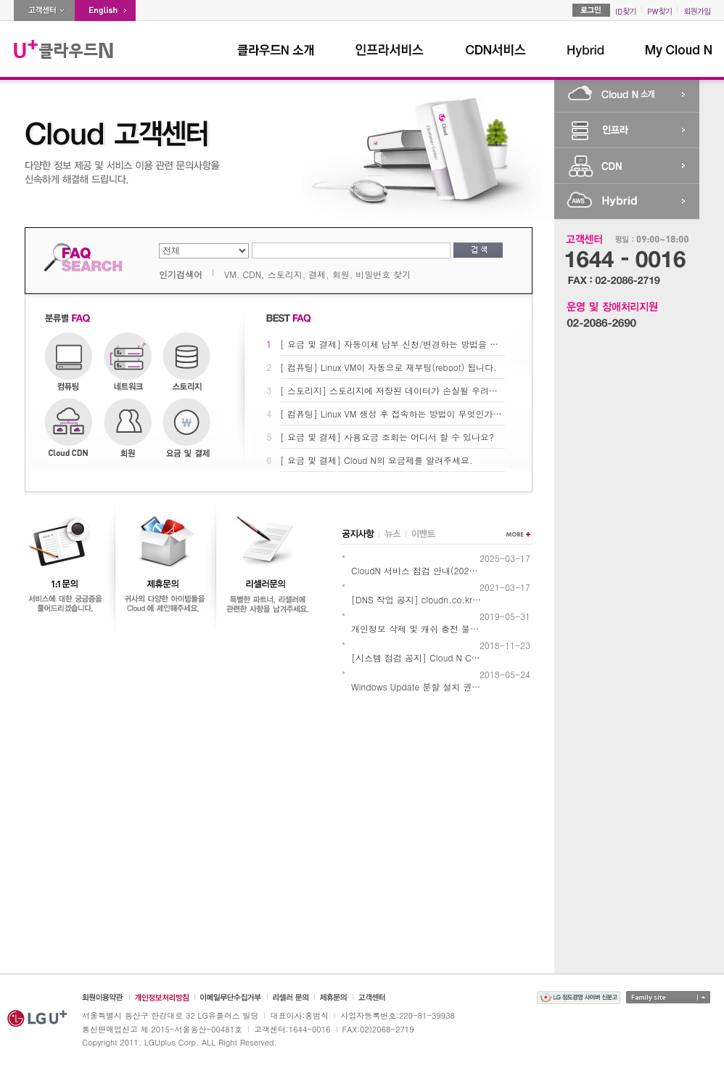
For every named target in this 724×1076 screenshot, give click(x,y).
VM (230, 274)
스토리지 (285, 274)
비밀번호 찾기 (383, 274)
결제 (317, 274)
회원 (341, 274)
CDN (251, 274)
